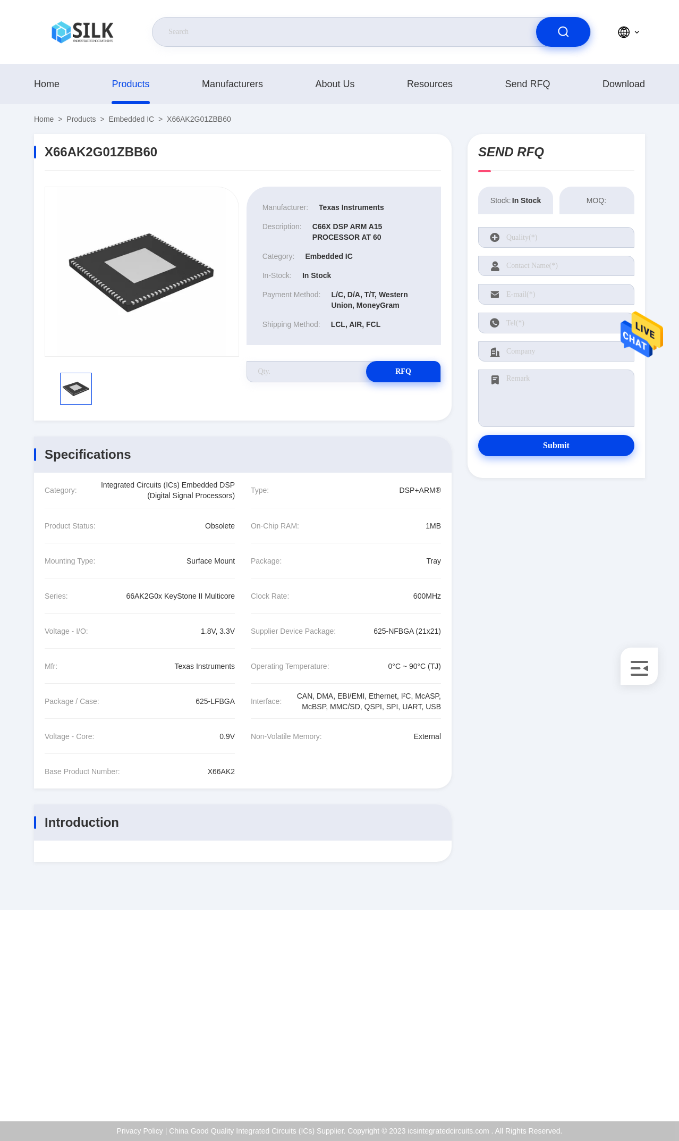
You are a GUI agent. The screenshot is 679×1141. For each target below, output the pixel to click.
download (623, 84)
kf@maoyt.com (79, 1013)
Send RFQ (527, 84)
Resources (430, 84)
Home (47, 84)
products (130, 84)
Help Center (600, 1081)
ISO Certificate (604, 1013)
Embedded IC (132, 119)
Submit (556, 445)
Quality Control (605, 1035)
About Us (334, 84)
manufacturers (232, 84)
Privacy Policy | (142, 1131)
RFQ (403, 371)
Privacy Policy (603, 1058)
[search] (563, 32)
